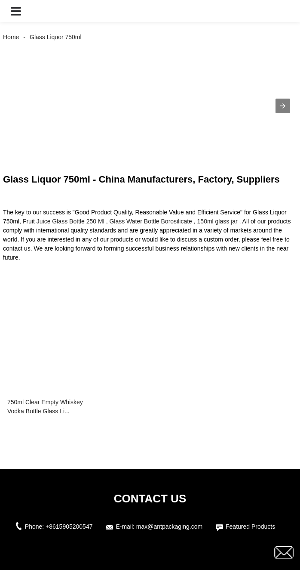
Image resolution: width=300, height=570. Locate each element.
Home (11, 37)
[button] (16, 11)
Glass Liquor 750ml (56, 37)
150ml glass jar (217, 221)
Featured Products (250, 526)
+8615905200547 (69, 526)
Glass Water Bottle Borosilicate (150, 221)
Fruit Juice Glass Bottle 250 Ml (63, 221)
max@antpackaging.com (169, 526)
